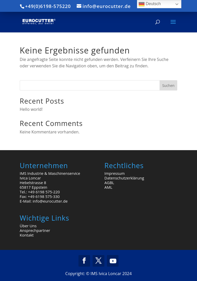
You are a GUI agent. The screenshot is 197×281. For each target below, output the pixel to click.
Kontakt (27, 235)
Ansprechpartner (35, 230)
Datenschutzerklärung (124, 177)
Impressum (114, 173)
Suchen (168, 85)
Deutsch (150, 4)
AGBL (109, 182)
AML (108, 187)
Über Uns (28, 225)
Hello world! (31, 109)
